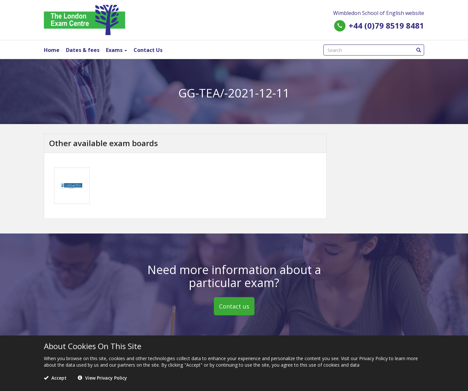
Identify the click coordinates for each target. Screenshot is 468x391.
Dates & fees (82, 50)
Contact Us (148, 50)
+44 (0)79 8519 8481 (386, 25)
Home (51, 50)
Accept (55, 378)
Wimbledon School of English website (378, 13)
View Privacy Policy (102, 378)
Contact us (234, 306)
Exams (116, 50)
